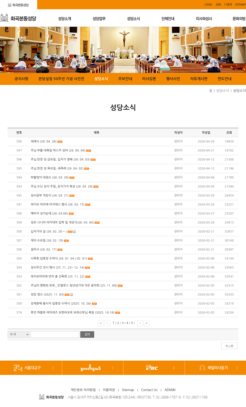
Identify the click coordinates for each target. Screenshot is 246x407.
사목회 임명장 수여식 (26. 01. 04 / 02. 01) (59, 258)
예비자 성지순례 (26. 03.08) (49, 213)
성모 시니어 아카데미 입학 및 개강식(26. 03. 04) (62, 222)
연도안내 (224, 79)
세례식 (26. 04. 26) (44, 141)
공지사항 (21, 79)
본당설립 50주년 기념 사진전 (61, 79)
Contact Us (149, 390)
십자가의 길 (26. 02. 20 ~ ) (49, 231)
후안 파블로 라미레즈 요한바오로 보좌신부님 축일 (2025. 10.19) (72, 312)
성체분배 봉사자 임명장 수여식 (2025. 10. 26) (61, 303)
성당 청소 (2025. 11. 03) (47, 294)
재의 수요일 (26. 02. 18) (47, 240)
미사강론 (149, 79)
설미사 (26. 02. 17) (44, 249)
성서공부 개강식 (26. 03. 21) (50, 195)
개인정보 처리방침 (83, 390)
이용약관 (109, 390)
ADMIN (170, 390)
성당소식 (101, 79)
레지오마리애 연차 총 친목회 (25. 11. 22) (57, 276)
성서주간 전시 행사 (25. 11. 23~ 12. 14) (57, 267)
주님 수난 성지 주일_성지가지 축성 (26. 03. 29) (62, 186)
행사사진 (173, 79)
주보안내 (125, 79)
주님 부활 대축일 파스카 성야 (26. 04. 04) (58, 150)
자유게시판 (198, 79)
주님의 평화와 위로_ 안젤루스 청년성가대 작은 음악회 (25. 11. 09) (74, 285)
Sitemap (128, 390)
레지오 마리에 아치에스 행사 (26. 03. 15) (57, 204)
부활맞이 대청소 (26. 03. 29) (50, 177)
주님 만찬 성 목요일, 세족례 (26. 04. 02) (57, 168)
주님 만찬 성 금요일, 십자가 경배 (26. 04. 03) (60, 159)
